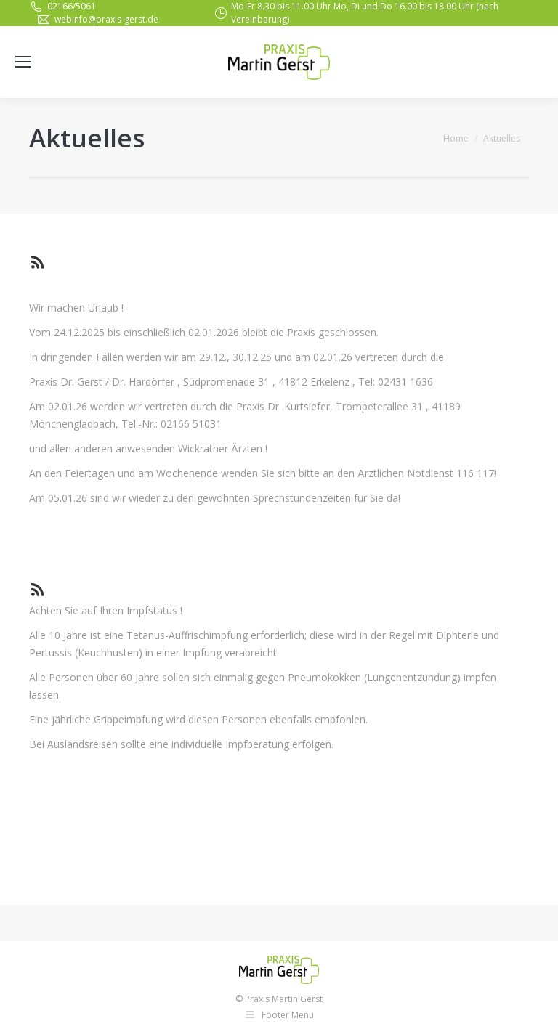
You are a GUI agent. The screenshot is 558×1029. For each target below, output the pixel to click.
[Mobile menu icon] (23, 61)
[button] (527, 1008)
